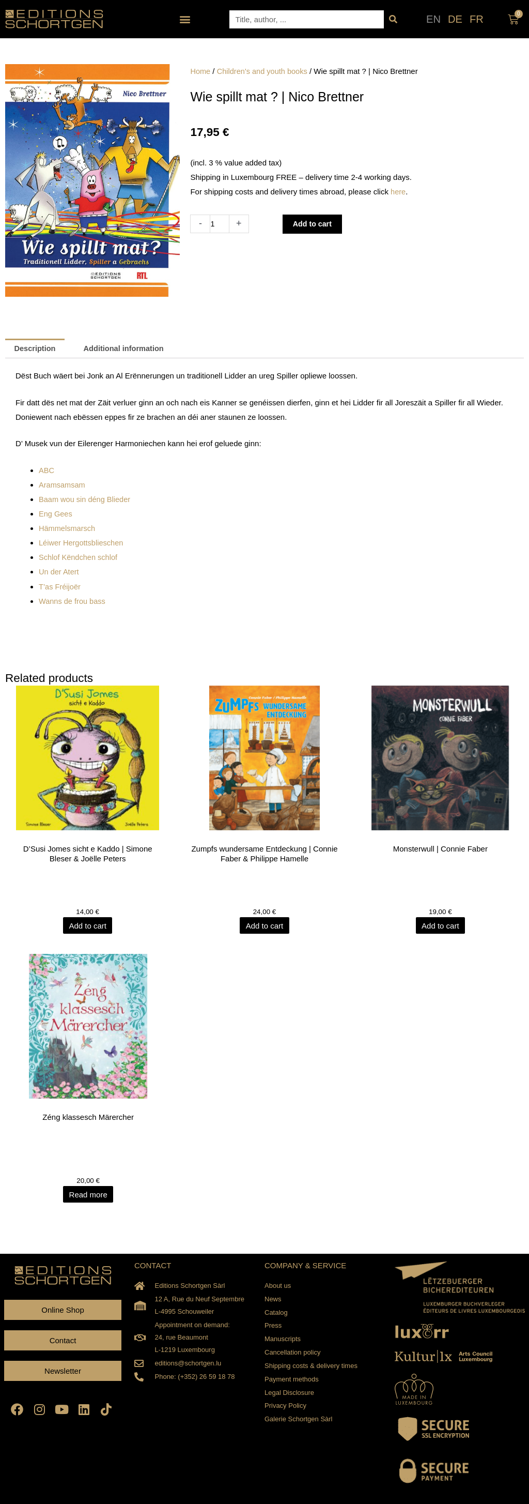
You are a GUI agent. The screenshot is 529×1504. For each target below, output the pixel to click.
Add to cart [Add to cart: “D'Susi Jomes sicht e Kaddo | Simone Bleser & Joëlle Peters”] (88, 925)
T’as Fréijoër (60, 586)
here (398, 191)
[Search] (393, 19)
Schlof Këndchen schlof (79, 557)
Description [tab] (35, 348)
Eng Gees (56, 514)
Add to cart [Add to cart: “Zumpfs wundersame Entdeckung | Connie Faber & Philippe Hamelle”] (265, 925)
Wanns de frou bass (73, 600)
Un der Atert (59, 571)
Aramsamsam (63, 485)
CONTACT (152, 1264)
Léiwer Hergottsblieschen (82, 543)
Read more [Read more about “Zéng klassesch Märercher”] (88, 1194)
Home (200, 71)
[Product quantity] (220, 223)
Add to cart (314, 223)
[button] (185, 19)
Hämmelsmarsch (68, 528)
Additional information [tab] (127, 348)
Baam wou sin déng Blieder (86, 499)
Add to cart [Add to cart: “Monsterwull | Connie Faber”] (441, 925)
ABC (47, 470)
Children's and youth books (263, 71)
